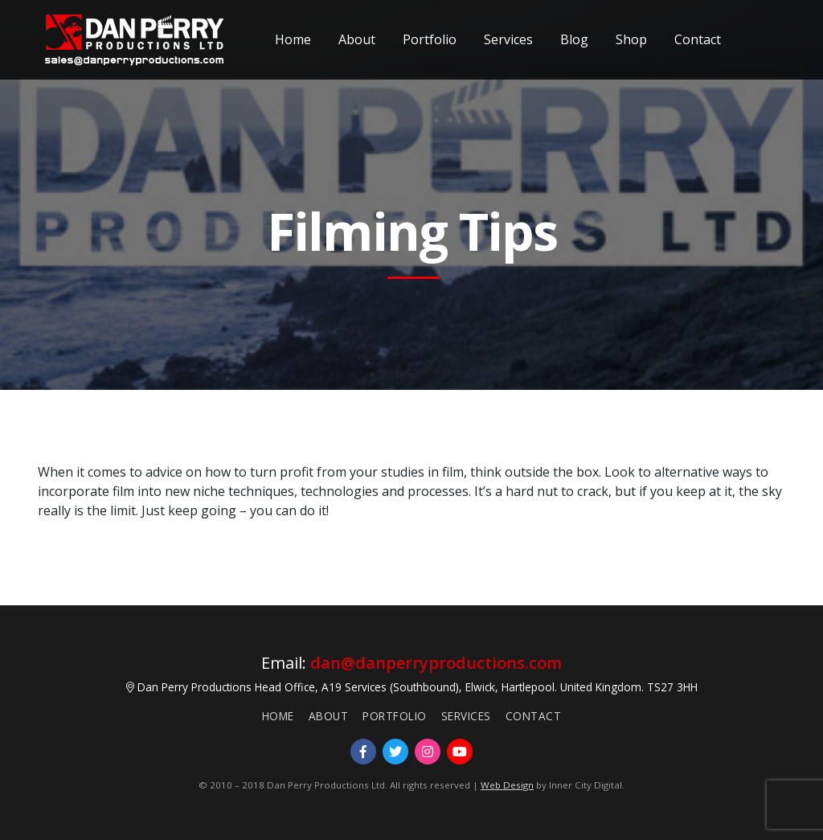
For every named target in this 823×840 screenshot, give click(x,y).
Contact (697, 38)
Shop (631, 38)
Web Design (507, 785)
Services (508, 38)
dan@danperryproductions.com (436, 663)
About (356, 38)
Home (293, 38)
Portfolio (430, 38)
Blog (574, 38)
